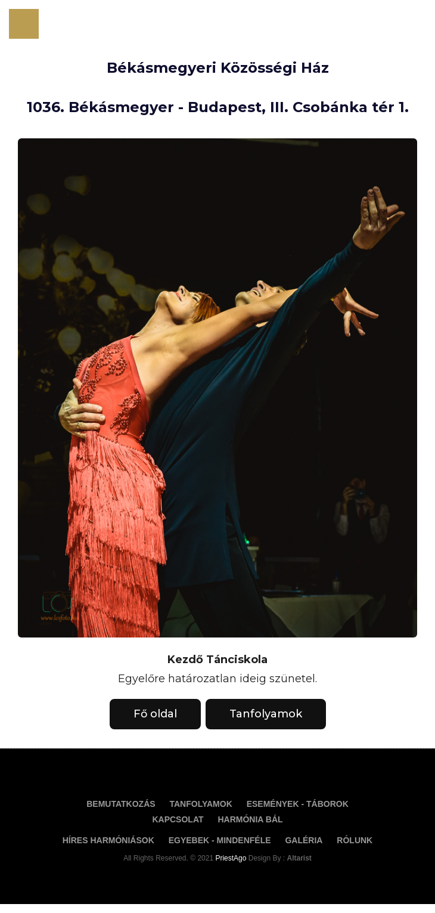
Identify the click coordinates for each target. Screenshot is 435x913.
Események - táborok (298, 804)
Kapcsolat (177, 819)
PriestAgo (231, 858)
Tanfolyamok (265, 713)
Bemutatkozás (120, 804)
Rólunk (354, 840)
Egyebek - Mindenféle (220, 840)
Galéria (303, 840)
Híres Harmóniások (108, 840)
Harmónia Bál (250, 819)
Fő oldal (155, 713)
